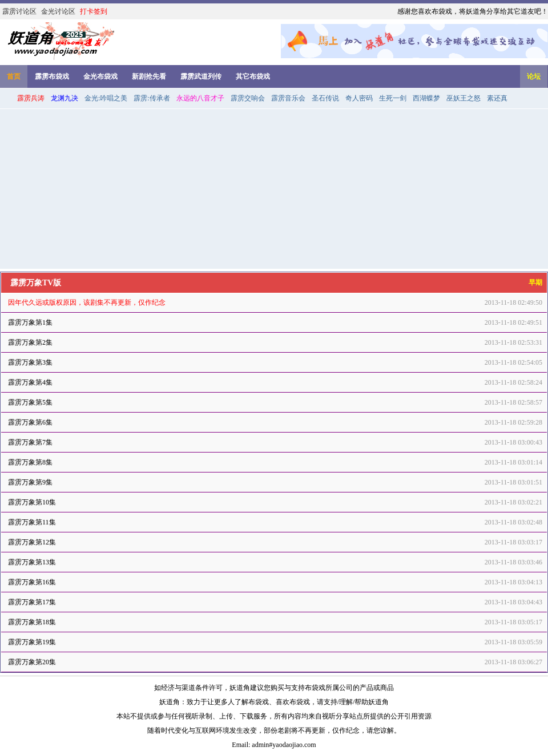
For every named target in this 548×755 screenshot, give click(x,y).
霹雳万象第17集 (32, 602)
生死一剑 (392, 98)
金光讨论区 (58, 11)
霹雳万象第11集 (32, 522)
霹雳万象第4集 (30, 382)
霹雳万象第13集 (32, 562)
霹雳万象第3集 (30, 362)
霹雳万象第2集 (30, 342)
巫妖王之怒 (463, 98)
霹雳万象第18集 (32, 622)
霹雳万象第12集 (32, 542)
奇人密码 (359, 98)
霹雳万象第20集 (32, 662)
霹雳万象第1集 (30, 322)
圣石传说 (325, 98)
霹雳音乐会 (288, 98)
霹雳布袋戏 (52, 76)
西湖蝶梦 (426, 98)
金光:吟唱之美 (105, 98)
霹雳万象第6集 (30, 422)
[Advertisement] (274, 189)
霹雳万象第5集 (30, 402)
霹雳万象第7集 (30, 442)
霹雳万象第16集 (32, 582)
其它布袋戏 (253, 76)
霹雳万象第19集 (32, 642)
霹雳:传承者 (152, 98)
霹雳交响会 (248, 98)
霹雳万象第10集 (32, 502)
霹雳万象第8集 (30, 462)
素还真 (497, 98)
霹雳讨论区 (19, 11)
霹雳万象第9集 (30, 482)
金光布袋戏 (100, 76)
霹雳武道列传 (200, 76)
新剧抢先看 (149, 76)
